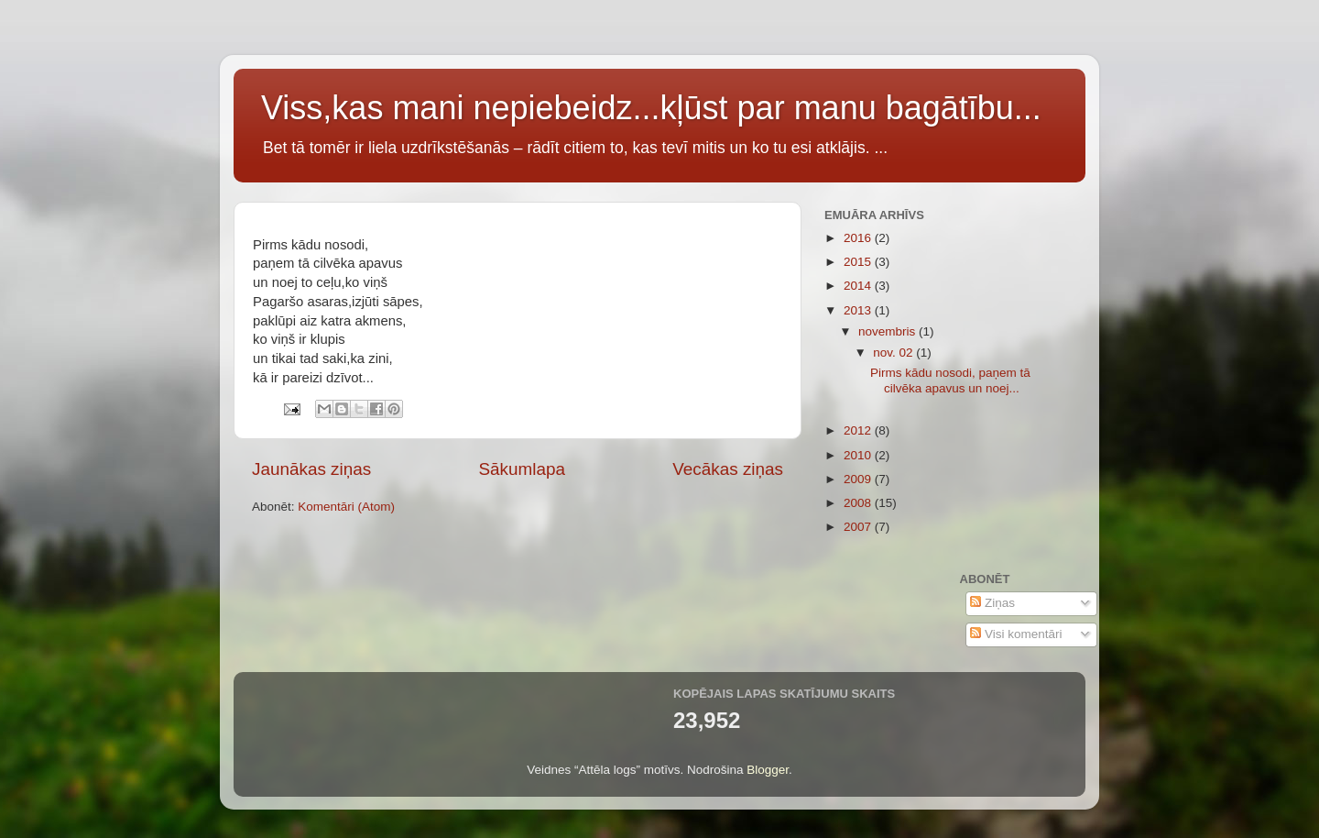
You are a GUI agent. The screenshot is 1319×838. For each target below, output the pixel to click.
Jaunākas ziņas (311, 469)
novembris (888, 331)
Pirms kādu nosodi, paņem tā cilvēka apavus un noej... (950, 380)
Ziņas (992, 603)
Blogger (768, 770)
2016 (859, 238)
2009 (859, 479)
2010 (859, 455)
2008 (859, 503)
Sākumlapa (521, 469)
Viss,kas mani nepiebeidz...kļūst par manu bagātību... (651, 108)
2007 (859, 527)
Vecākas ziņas (727, 469)
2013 (859, 310)
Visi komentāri (1016, 634)
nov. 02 (894, 352)
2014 (859, 285)
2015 (859, 262)
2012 (859, 430)
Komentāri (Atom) (346, 506)
